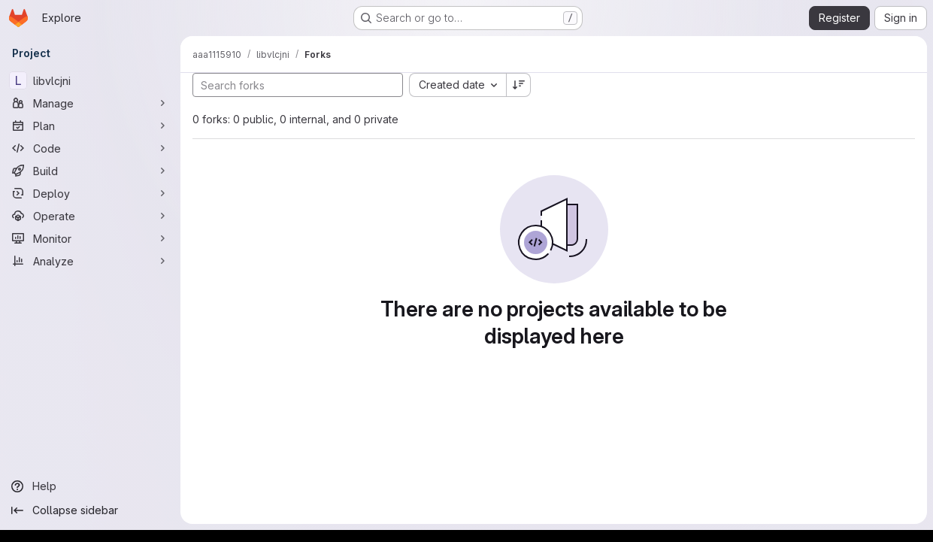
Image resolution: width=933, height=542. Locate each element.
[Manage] (90, 103)
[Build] (90, 170)
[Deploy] (90, 193)
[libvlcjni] (90, 80)
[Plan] (90, 125)
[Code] (90, 148)
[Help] (90, 486)
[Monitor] (90, 238)
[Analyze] (90, 260)
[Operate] (90, 215)
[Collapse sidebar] (90, 510)
